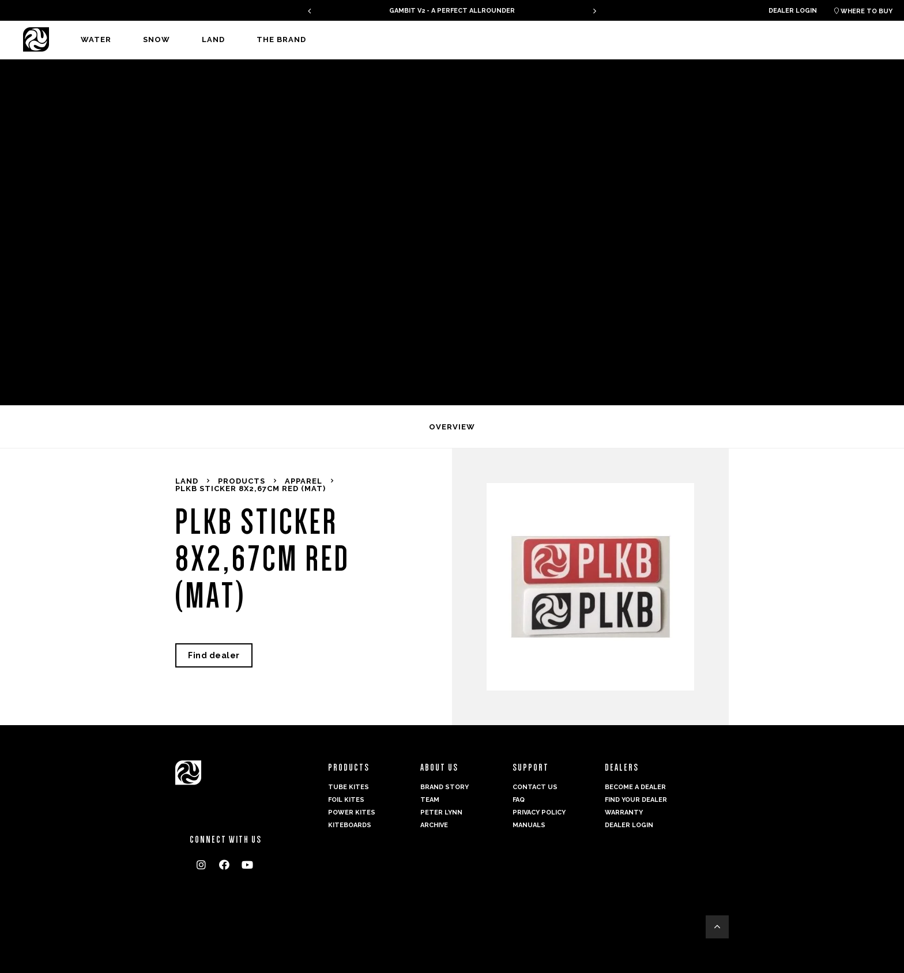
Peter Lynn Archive (441, 819)
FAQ (519, 800)
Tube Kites (348, 787)
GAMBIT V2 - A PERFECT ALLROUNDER (452, 10)
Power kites (351, 812)
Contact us (535, 787)
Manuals (529, 825)
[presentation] (309, 10)
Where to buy (863, 11)
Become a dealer (635, 787)
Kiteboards (349, 825)
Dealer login (793, 10)
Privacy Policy (539, 812)
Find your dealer (636, 800)
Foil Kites (346, 800)
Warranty (624, 812)
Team (429, 800)
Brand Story (444, 787)
